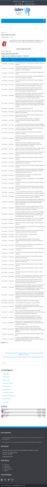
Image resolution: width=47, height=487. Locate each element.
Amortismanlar (6, 377)
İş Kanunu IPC (5, 386)
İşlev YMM (11, 37)
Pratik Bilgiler (5, 374)
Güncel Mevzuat (7, 469)
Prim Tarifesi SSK (6, 399)
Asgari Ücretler (6, 380)
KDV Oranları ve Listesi (8, 392)
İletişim (4, 470)
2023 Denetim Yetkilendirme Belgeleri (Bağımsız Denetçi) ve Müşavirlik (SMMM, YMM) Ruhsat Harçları (23, 353)
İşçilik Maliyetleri (6, 389)
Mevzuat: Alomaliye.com (6, 485)
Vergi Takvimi (5, 402)
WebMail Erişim (30, 4)
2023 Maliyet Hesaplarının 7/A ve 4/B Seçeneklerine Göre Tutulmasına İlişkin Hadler (23, 357)
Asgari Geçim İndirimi (7, 383)
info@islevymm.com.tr (29, 1)
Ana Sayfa (5, 464)
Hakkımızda (6, 466)
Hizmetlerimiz (6, 467)
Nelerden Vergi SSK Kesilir (8, 395)
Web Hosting (22, 485)
